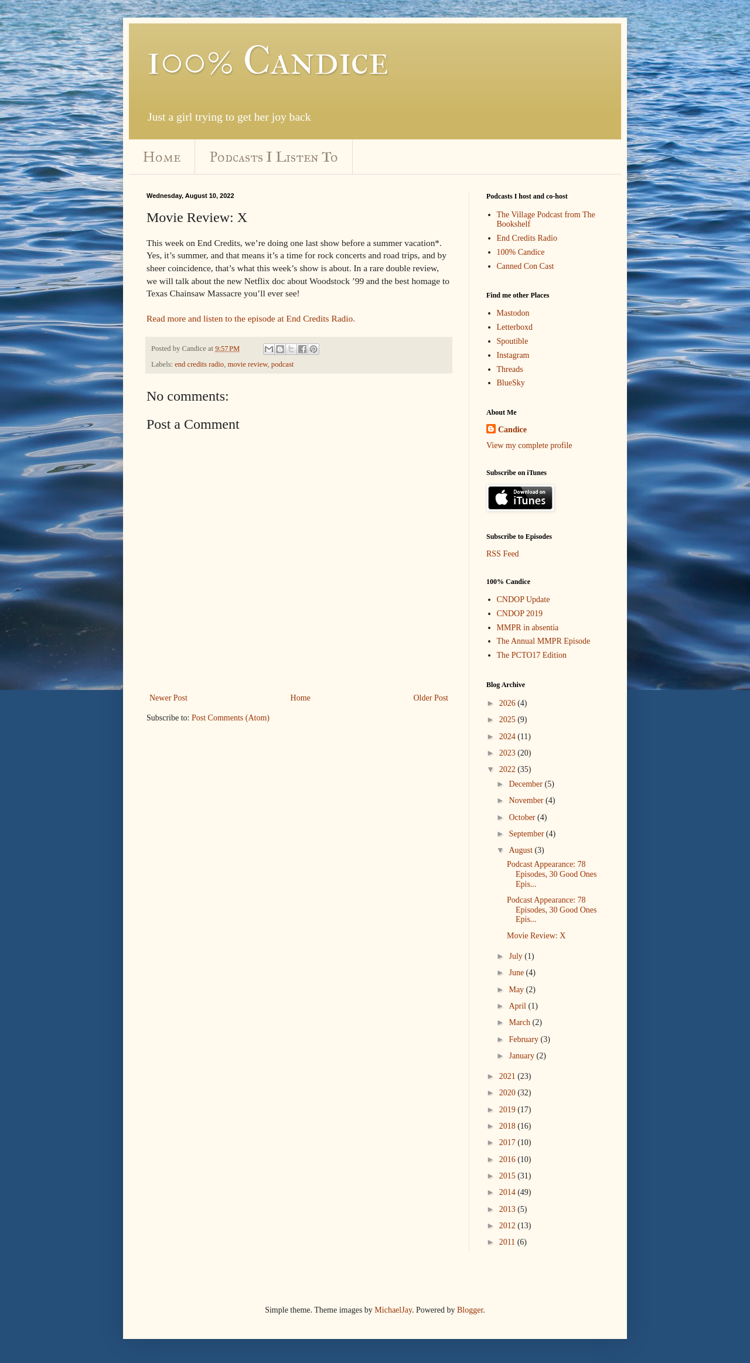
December (526, 784)
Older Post (431, 698)
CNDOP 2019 (520, 613)
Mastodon (513, 313)
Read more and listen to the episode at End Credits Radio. (250, 318)
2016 (508, 1159)
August (521, 850)
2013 (508, 1209)
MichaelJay (393, 1310)
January (522, 1055)
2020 (508, 1092)
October (523, 817)
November (527, 800)
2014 (508, 1192)
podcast (282, 364)
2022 (508, 769)
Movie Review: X (536, 935)
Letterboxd (515, 327)
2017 (508, 1142)
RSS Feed (502, 553)
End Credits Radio (527, 238)
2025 (508, 719)
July (516, 956)
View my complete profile (529, 445)
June (517, 972)
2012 (508, 1225)
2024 (508, 736)
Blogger (470, 1310)
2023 (508, 753)
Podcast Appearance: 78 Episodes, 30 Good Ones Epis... (551, 874)
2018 (508, 1126)
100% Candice (267, 60)
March (520, 1022)
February (524, 1039)
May (517, 989)
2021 (508, 1076)
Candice (512, 429)
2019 (508, 1109)
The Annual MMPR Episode (544, 641)
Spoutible (513, 341)
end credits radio (199, 364)
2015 (508, 1175)
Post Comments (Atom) (231, 717)
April (518, 1006)
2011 (508, 1242)
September (527, 833)
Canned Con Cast (525, 266)
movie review (247, 364)
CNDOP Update (523, 599)
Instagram (513, 355)
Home (161, 157)
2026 (508, 703)
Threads (510, 369)
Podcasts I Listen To (274, 157)
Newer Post (168, 698)
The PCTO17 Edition (532, 655)
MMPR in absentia (528, 627)
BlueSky (511, 382)
